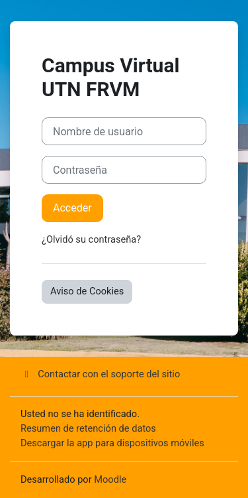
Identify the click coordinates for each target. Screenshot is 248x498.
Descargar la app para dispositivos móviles (112, 443)
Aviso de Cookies (87, 291)
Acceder (72, 208)
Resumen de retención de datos (88, 428)
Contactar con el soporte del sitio (100, 374)
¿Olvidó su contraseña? (91, 239)
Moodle (110, 479)
